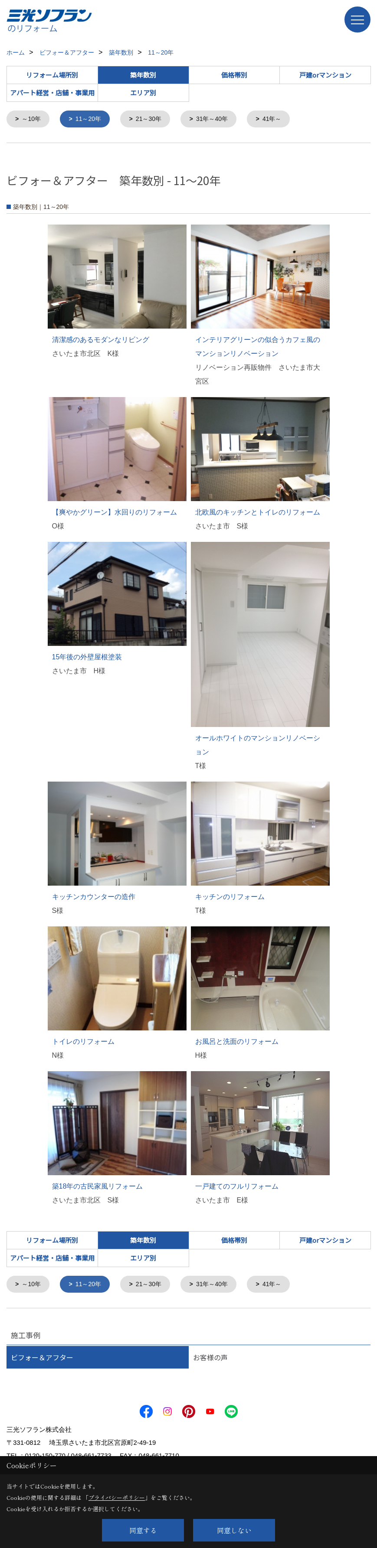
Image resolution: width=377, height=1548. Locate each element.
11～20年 (91, 119)
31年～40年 (220, 119)
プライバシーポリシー (117, 1497)
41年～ (282, 119)
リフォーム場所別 (52, 74)
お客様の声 (210, 1359)
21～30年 (154, 119)
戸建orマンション (325, 74)
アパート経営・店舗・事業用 (52, 92)
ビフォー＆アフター (42, 1359)
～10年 (33, 119)
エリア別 (143, 92)
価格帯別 (234, 74)
